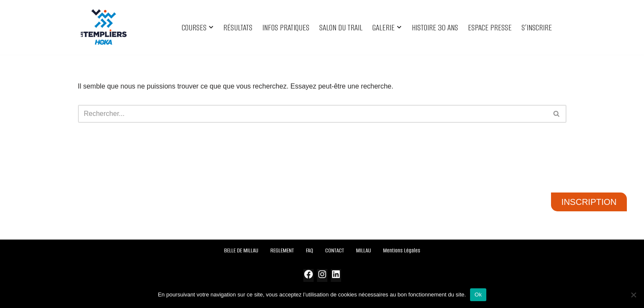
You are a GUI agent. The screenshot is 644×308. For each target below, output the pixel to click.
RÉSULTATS (237, 27)
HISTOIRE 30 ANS (435, 27)
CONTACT (334, 250)
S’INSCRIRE (536, 27)
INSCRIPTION (589, 202)
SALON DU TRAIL (340, 27)
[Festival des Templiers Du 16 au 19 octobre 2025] (103, 27)
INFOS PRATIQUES (285, 27)
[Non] (633, 294)
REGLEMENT (282, 250)
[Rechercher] (312, 114)
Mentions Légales (401, 250)
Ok (478, 294)
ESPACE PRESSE (490, 27)
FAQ (309, 250)
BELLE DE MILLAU (241, 250)
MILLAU (363, 250)
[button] (211, 27)
